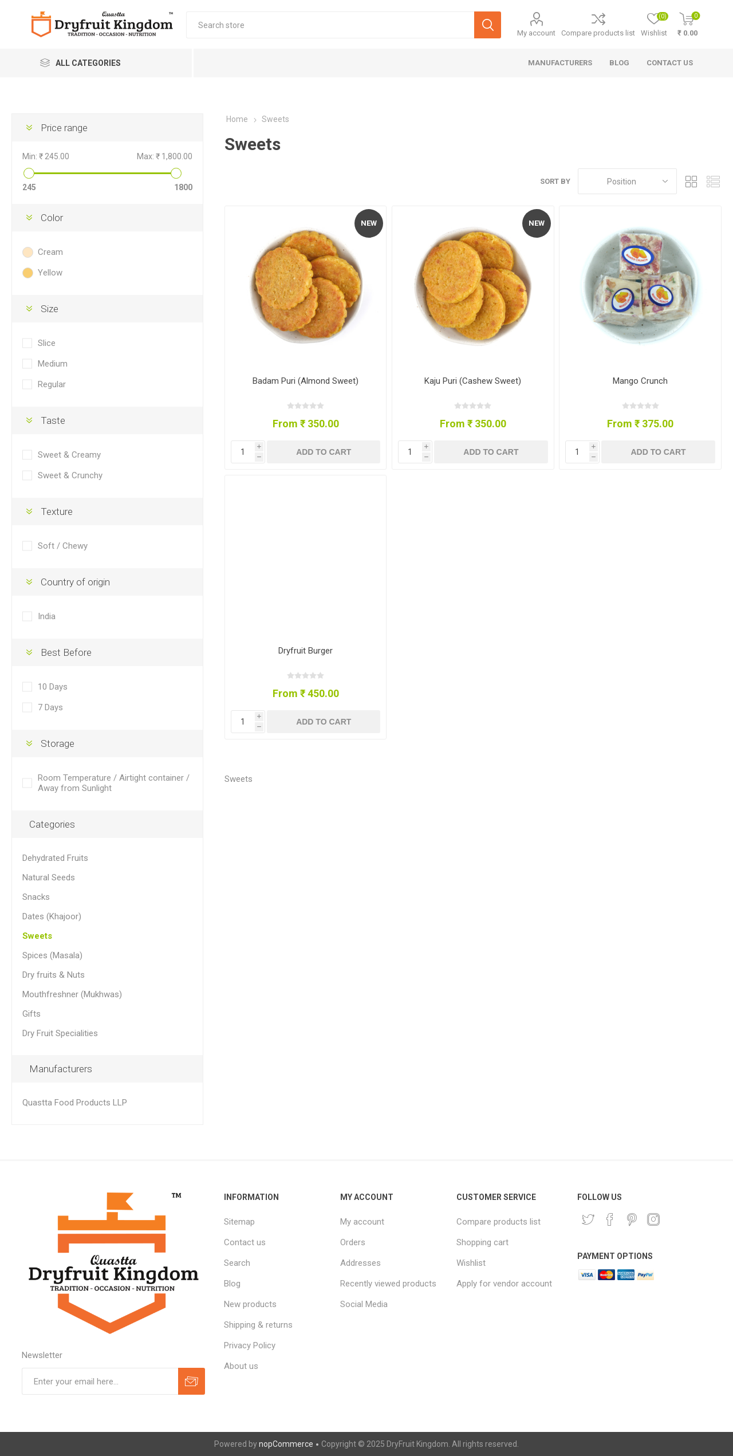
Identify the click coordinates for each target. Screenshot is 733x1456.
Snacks (36, 897)
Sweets (37, 936)
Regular (52, 384)
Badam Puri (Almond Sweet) (305, 381)
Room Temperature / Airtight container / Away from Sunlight (114, 783)
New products (250, 1304)
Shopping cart (482, 1242)
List (713, 181)
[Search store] (330, 24)
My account (536, 33)
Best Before (66, 652)
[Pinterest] (631, 1219)
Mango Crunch (640, 381)
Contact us (245, 1242)
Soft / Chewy (63, 546)
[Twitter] (588, 1219)
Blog (232, 1283)
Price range (64, 127)
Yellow (50, 272)
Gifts (31, 1014)
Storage (57, 743)
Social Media (364, 1304)
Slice (47, 343)
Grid (691, 181)
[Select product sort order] (627, 181)
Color (52, 217)
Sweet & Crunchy (70, 475)
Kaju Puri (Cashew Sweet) (472, 381)
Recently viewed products (388, 1283)
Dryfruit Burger (305, 651)
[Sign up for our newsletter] (100, 1381)
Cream (50, 252)
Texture (57, 511)
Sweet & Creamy (69, 455)
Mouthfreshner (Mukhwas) (72, 994)
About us (241, 1366)
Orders (352, 1242)
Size (49, 308)
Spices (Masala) (52, 955)
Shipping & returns (258, 1325)
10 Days (53, 687)
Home (237, 119)
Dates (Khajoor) (51, 916)
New (369, 223)
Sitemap (239, 1222)
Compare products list (598, 33)
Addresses (360, 1263)
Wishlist (471, 1263)
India (47, 616)
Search (237, 1263)
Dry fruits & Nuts (53, 975)
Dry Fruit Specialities (60, 1033)
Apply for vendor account (504, 1283)
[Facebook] (610, 1219)
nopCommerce (286, 1444)
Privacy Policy (249, 1345)
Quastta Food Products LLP (74, 1102)
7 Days (50, 707)
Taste (53, 420)
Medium (53, 364)
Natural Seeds (48, 877)
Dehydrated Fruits (55, 858)
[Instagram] (653, 1219)
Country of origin (75, 582)
